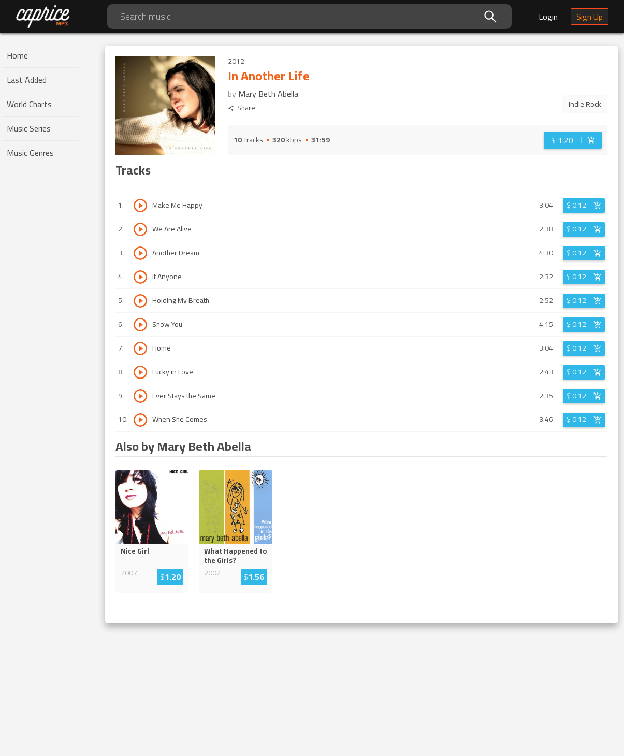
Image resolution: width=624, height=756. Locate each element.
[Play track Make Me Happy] (140, 205)
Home (17, 55)
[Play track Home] (140, 348)
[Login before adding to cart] (573, 140)
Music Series (29, 128)
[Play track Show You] (140, 324)
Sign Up (589, 16)
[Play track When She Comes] (140, 420)
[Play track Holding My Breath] (140, 301)
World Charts (29, 104)
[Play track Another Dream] (140, 253)
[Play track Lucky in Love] (140, 372)
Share (241, 108)
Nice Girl (135, 551)
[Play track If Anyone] (140, 277)
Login (548, 16)
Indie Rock (585, 104)
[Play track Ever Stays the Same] (140, 396)
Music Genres (30, 153)
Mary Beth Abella (268, 93)
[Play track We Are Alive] (140, 229)
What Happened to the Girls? (235, 555)
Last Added (27, 80)
